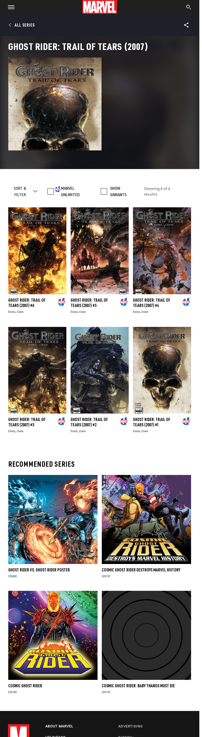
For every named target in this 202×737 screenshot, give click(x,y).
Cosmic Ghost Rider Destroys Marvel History (141, 569)
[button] (9, 7)
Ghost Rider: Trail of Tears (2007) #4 (151, 302)
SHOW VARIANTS (118, 191)
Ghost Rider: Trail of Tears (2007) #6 (27, 302)
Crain (20, 312)
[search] (188, 7)
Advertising (130, 726)
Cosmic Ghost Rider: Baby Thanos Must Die (138, 685)
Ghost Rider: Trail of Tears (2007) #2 (89, 422)
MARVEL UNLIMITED (70, 191)
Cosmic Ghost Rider (25, 685)
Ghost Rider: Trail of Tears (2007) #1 (151, 422)
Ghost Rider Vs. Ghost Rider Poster (39, 569)
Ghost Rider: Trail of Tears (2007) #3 (27, 422)
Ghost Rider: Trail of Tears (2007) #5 (89, 302)
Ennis (11, 312)
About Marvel (59, 726)
